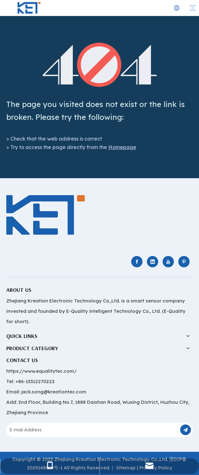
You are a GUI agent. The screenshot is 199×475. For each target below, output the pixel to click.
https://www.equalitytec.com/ (41, 371)
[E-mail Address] (90, 430)
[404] (99, 65)
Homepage (122, 147)
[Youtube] (168, 261)
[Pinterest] (184, 261)
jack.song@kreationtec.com (53, 392)
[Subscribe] (185, 429)
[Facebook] (137, 261)
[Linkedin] (152, 261)
